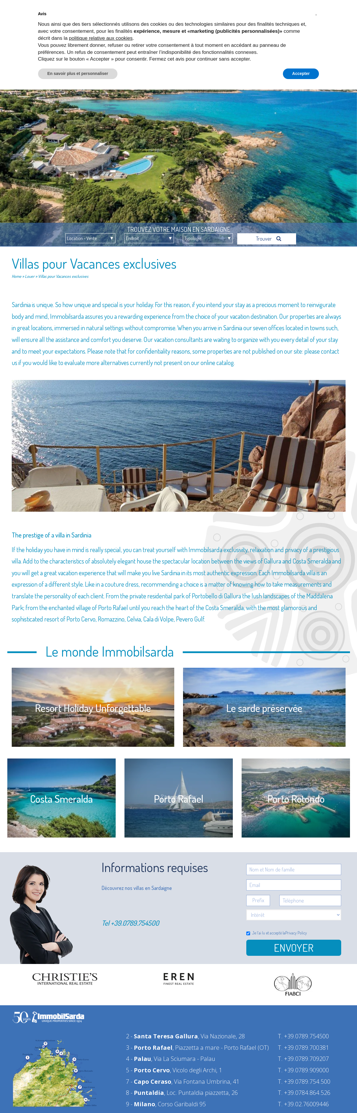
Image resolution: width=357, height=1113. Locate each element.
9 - (140, 1101)
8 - (145, 1090)
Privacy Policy (296, 930)
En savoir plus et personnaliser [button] (77, 73)
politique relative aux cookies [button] (100, 38)
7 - (148, 1079)
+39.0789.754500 (135, 920)
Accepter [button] (301, 73)
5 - (148, 1067)
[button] (316, 14)
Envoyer (293, 945)
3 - (149, 1045)
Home (16, 273)
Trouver (269, 236)
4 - (138, 1056)
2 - (162, 1033)
